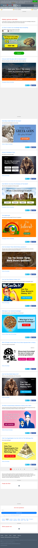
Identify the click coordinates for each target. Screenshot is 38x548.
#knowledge (12, 82)
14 (24, 469)
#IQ (11, 334)
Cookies (14, 535)
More (35, 7)
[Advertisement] (19, 102)
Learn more (13, 2)
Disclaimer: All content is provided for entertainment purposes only (10, 543)
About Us (19, 535)
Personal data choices (3, 545)
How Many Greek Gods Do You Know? (11, 121)
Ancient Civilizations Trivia (8, 152)
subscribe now (19, 512)
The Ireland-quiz (6, 215)
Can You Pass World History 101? (10, 374)
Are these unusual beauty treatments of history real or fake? (16, 405)
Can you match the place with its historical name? (14, 59)
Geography (24, 7)
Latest (2, 7)
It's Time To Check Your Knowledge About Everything (15, 27)
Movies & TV (29, 7)
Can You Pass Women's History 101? (11, 279)
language (16, 7)
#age (9, 334)
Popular (6, 7)
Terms (10, 535)
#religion (6, 144)
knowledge (11, 7)
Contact (1, 535)
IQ (19, 7)
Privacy (6, 535)
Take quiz (19, 53)
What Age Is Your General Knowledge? (11, 311)
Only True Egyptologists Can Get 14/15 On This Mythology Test (17, 438)
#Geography (4, 82)
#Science (3, 334)
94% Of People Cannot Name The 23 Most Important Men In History (18, 342)
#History (8, 82)
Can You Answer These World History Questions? (14, 247)
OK (35, 1)
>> (36, 469)
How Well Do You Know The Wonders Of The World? (15, 184)
